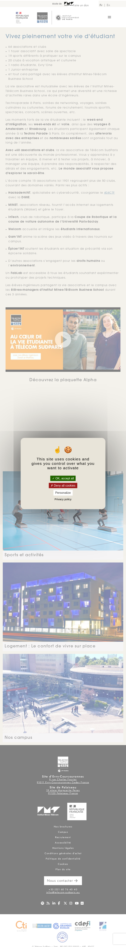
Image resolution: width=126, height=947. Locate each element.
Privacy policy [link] (63, 499)
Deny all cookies (63, 485)
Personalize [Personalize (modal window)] (63, 492)
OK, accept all (63, 478)
